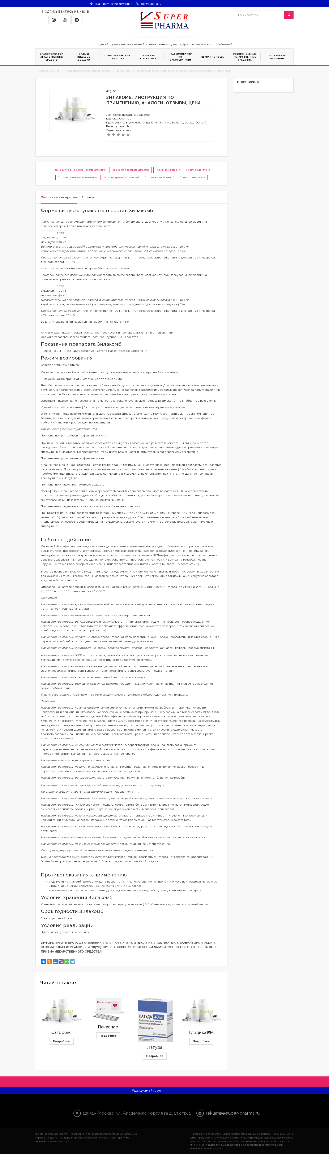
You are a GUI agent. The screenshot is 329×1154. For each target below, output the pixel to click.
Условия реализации (192, 177)
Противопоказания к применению (78, 177)
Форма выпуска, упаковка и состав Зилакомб (79, 169)
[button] (53, 20)
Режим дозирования (168, 169)
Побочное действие (198, 169)
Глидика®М (201, 1032)
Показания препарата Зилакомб (130, 169)
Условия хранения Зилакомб (121, 177)
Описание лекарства (59, 197)
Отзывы (88, 197)
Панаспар (108, 1026)
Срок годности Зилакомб (159, 177)
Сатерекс (61, 1032)
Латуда (154, 1047)
